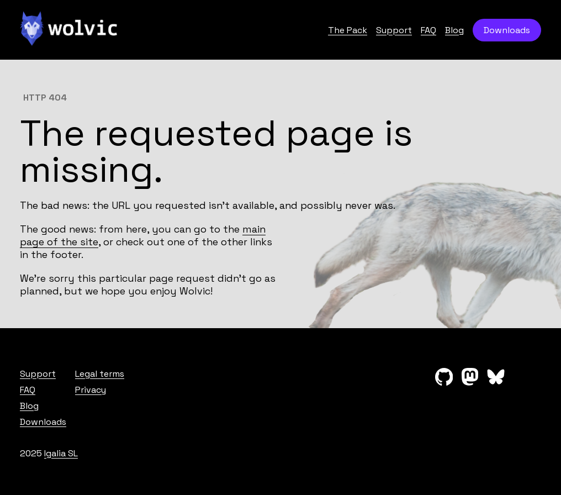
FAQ (428, 30)
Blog (454, 30)
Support (394, 30)
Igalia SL (61, 453)
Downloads (507, 30)
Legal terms (99, 374)
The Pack (347, 30)
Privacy (90, 390)
